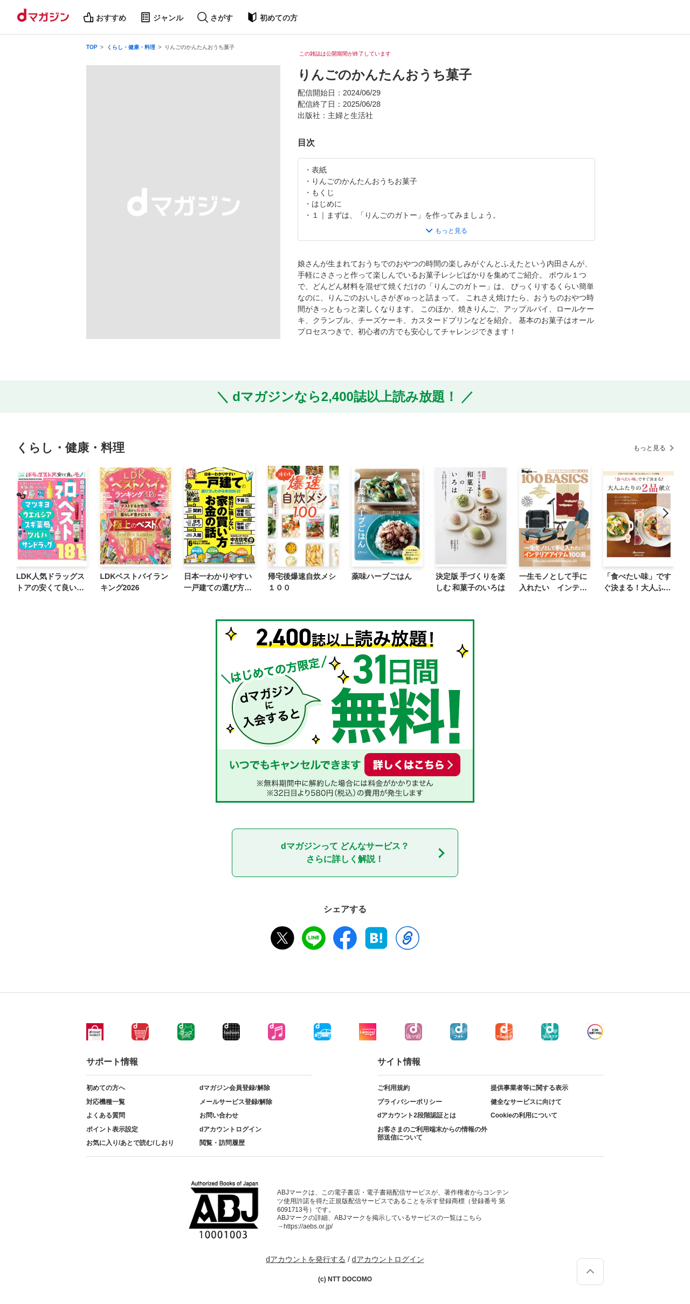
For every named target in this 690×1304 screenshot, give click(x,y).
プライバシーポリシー (409, 1102)
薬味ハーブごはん (381, 576)
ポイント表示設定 (112, 1129)
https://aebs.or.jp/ (308, 1226)
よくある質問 (105, 1115)
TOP (91, 47)
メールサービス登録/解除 (235, 1102)
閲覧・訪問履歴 (222, 1143)
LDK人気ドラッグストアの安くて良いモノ (50, 583)
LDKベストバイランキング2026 (134, 582)
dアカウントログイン (230, 1129)
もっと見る (649, 448)
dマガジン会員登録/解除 (234, 1088)
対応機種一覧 (105, 1102)
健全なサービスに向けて (526, 1102)
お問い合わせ (218, 1115)
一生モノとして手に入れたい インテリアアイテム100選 (553, 583)
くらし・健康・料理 (131, 47)
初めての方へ (105, 1088)
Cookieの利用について (524, 1115)
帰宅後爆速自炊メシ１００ (302, 582)
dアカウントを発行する (306, 1259)
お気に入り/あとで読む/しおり (130, 1143)
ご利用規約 (393, 1088)
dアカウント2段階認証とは (416, 1115)
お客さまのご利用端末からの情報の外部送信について (432, 1134)
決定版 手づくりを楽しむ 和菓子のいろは (471, 582)
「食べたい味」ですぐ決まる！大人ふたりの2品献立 (637, 583)
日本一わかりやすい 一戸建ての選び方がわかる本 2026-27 (218, 583)
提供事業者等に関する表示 (529, 1088)
